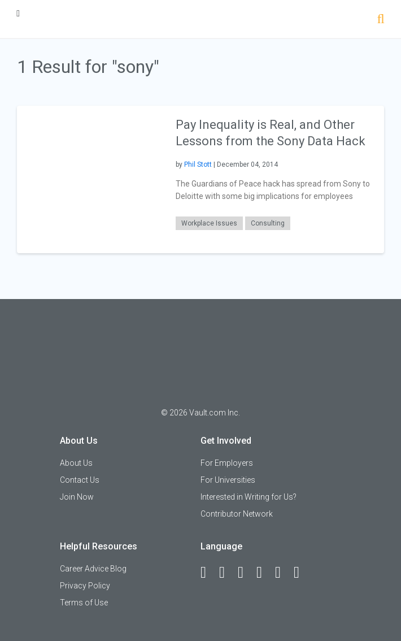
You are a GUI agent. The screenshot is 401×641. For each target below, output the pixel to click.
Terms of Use (84, 602)
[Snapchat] (302, 572)
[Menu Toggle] (18, 13)
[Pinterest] (283, 572)
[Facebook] (208, 572)
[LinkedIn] (227, 572)
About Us (76, 462)
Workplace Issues (209, 223)
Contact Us (79, 479)
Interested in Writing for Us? (248, 496)
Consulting (268, 223)
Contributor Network (236, 513)
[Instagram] (264, 572)
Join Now (77, 496)
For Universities (227, 479)
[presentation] (90, 179)
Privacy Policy (85, 585)
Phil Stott (198, 164)
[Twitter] (246, 572)
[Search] (380, 20)
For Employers (226, 462)
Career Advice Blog (93, 568)
